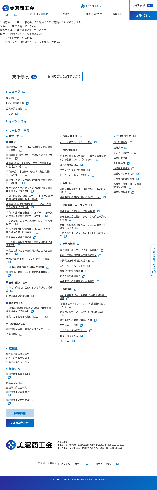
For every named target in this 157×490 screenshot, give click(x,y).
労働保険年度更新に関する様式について (80, 197)
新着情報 (10, 98)
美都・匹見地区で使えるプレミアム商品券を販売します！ (83, 226)
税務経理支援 (70, 136)
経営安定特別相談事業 (71, 270)
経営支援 (14, 136)
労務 (65, 182)
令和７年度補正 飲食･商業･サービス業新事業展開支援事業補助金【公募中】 (29, 197)
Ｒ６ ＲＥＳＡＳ (69, 335)
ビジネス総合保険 (122, 152)
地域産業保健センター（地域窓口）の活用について (83, 190)
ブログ (9, 113)
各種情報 (67, 289)
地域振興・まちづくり (75, 205)
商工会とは (12, 382)
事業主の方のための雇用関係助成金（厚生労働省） (29, 252)
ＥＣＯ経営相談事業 (70, 276)
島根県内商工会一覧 (16, 387)
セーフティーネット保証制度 (75, 175)
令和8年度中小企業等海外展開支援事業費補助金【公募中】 (28, 165)
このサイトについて (103, 463)
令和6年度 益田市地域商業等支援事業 (25, 267)
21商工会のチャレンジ (17, 362)
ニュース (8, 14)
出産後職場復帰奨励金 (17, 295)
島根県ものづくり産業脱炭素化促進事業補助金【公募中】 (29, 181)
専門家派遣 (69, 243)
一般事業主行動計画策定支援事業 (77, 281)
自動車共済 (119, 163)
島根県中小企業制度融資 (72, 169)
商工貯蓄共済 (120, 142)
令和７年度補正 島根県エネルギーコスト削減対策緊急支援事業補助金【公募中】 (29, 214)
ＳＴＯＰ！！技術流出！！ (73, 330)
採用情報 (117, 14)
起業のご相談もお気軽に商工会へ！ (24, 316)
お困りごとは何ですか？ (64, 76)
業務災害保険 (120, 157)
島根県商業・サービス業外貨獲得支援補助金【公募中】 (29, 148)
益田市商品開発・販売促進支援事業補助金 (28, 272)
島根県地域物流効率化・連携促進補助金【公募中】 (29, 156)
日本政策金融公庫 (69, 164)
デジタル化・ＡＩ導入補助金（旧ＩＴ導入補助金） (29, 222)
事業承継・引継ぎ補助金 (18, 237)
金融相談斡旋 (70, 150)
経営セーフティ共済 (123, 173)
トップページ (7, 42)
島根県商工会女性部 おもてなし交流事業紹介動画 (83, 218)
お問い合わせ (143, 15)
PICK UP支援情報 (15, 103)
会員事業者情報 (14, 108)
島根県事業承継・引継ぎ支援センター (25, 328)
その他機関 (12, 334)
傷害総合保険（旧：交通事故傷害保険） (127, 185)
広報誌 (65, 14)
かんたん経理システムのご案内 (76, 142)
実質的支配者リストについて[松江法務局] (81, 311)
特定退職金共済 (121, 192)
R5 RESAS (65, 340)
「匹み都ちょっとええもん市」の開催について (83, 234)
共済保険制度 (123, 136)
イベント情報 (17, 121)
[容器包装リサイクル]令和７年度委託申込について (82, 305)
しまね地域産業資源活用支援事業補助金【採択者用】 (29, 244)
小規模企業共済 (121, 168)
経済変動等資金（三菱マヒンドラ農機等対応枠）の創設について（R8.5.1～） (83, 158)
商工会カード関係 (69, 325)
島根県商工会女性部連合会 (20, 399)
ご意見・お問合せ (47, 463)
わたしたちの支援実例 (17, 357)
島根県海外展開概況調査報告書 (76, 320)
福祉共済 (118, 147)
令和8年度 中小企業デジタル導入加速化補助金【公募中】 (29, 173)
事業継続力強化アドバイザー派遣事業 (79, 250)
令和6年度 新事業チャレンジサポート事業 (27, 258)
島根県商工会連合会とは (18, 374)
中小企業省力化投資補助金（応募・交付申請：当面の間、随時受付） (28, 230)
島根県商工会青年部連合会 (20, 391)
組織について (17, 368)
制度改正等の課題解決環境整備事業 (78, 255)
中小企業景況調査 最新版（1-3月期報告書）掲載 (83, 297)
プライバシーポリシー (72, 463)
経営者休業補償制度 (123, 178)
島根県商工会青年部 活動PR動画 (77, 211)
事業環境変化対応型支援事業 (75, 260)
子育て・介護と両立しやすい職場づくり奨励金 (29, 289)
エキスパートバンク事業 (72, 265)
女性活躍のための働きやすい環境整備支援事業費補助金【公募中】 (29, 189)
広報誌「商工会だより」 (18, 353)
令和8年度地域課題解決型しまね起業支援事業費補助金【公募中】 (28, 206)
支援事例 (143, 5)
